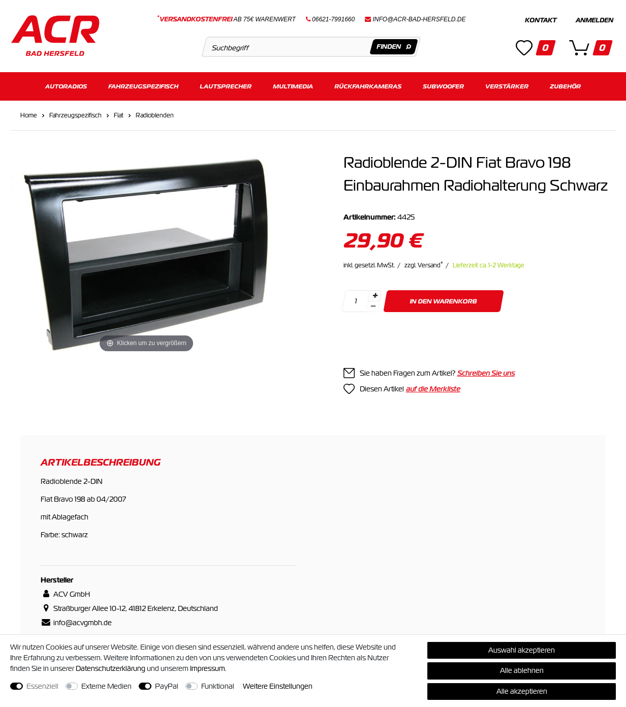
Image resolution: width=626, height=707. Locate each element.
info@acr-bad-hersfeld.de (419, 19)
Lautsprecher (226, 85)
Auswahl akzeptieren (521, 650)
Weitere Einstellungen (277, 686)
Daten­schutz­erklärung (110, 668)
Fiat (118, 114)
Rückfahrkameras (367, 85)
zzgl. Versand (423, 264)
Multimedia (293, 85)
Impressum (207, 668)
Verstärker (506, 85)
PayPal (166, 686)
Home (28, 114)
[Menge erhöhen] (375, 294)
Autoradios (66, 85)
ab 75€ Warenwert (226, 19)
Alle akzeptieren (521, 691)
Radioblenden (155, 114)
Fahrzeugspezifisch (143, 85)
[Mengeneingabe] (355, 300)
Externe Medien (106, 686)
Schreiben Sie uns (486, 371)
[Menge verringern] (373, 305)
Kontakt (540, 20)
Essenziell (42, 686)
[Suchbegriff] (311, 47)
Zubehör (565, 85)
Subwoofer (443, 85)
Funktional (217, 686)
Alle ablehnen (522, 670)
